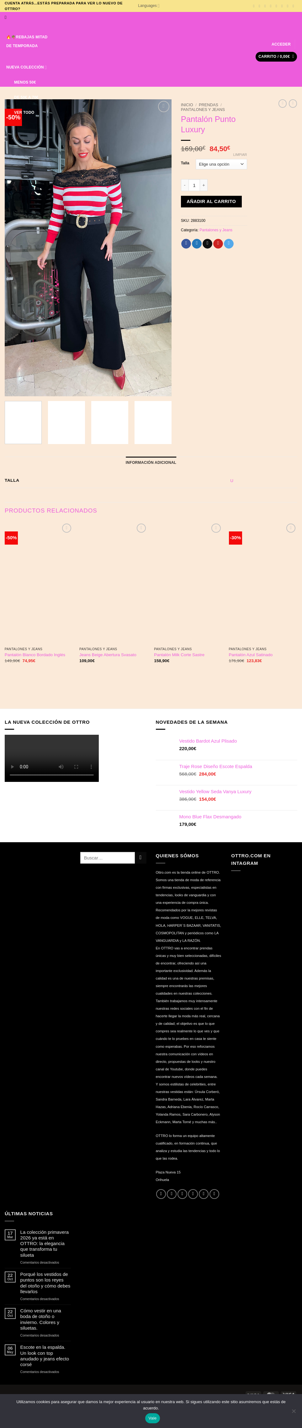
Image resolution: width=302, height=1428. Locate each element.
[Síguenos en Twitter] (271, 6)
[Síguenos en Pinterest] (288, 6)
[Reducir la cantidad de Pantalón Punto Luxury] (184, 185)
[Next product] (282, 103)
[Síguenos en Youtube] (294, 6)
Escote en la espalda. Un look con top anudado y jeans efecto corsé (44, 1355)
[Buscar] (7, 17)
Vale (152, 1418)
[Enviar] (140, 858)
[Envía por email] (207, 244)
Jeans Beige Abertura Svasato (107, 654)
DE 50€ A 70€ (22, 97)
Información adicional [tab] (151, 462)
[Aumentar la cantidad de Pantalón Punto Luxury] (204, 185)
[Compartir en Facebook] (186, 244)
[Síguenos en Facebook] (255, 6)
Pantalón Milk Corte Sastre (179, 654)
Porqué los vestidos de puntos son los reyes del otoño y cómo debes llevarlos (45, 1282)
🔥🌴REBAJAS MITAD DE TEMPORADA (27, 37)
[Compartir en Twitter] (197, 244)
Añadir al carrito (211, 201)
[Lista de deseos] (38, 112)
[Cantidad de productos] (194, 185)
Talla (185, 163)
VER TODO (20, 112)
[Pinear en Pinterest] (218, 244)
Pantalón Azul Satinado (251, 654)
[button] (281, 44)
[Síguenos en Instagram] (260, 6)
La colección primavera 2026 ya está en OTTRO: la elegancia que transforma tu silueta (44, 1243)
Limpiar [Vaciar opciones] (240, 155)
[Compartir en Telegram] (229, 244)
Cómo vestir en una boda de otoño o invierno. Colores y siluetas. (40, 1319)
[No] (293, 1413)
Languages (149, 6)
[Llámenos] (283, 6)
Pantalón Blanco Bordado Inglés (35, 654)
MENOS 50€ (21, 82)
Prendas (208, 104)
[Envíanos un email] (277, 6)
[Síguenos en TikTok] (266, 6)
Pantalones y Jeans (203, 109)
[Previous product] (293, 103)
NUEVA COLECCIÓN (26, 63)
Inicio (187, 104)
